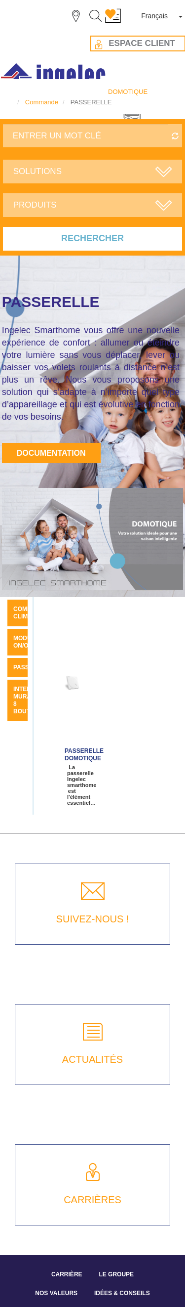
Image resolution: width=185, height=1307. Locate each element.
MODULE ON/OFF (26, 642)
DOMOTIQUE (128, 91)
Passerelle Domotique (84, 754)
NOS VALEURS (56, 1293)
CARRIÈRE (66, 1274)
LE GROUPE (116, 1274)
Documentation (51, 453)
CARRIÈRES (92, 1199)
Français (154, 16)
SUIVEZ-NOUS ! (92, 919)
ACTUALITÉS (92, 1059)
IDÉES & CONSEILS (122, 1293)
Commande (41, 102)
